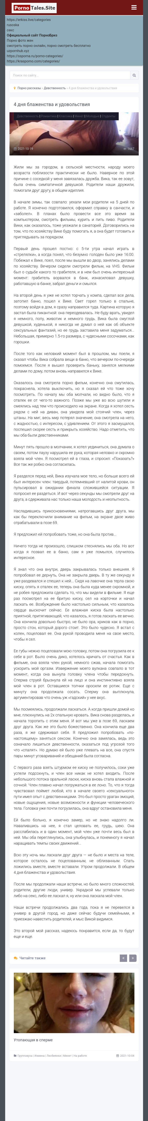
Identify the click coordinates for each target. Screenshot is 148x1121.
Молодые (92, 116)
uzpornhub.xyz (18, 51)
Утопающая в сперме (33, 1040)
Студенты (108, 116)
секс (10, 30)
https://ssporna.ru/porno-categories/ (35, 56)
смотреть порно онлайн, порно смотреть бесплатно (49, 46)
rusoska (13, 25)
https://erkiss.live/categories (29, 20)
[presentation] (123, 958)
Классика (65, 116)
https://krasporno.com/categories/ (33, 61)
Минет (79, 116)
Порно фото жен (20, 40)
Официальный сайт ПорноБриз (32, 35)
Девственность (28, 116)
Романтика (49, 116)
